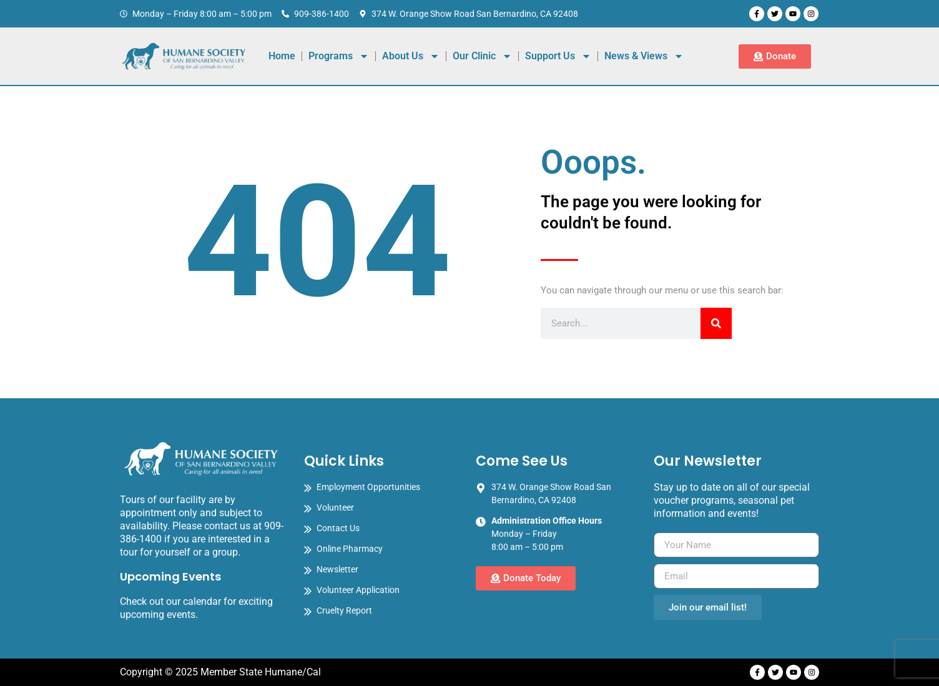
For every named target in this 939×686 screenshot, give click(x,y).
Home (281, 56)
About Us (411, 56)
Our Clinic (482, 56)
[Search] (716, 323)
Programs (338, 56)
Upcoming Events (170, 576)
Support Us (558, 56)
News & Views (644, 56)
